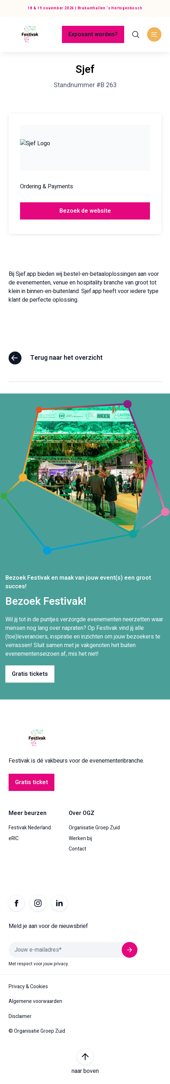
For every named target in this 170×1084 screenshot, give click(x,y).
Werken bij (80, 838)
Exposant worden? (93, 34)
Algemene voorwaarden (35, 1001)
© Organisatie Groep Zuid (37, 1031)
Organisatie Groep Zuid (94, 828)
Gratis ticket (31, 782)
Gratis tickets (30, 674)
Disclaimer (20, 1016)
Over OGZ (81, 813)
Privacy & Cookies (28, 987)
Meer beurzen (28, 813)
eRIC (14, 838)
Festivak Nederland (30, 828)
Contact (77, 849)
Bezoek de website (85, 211)
